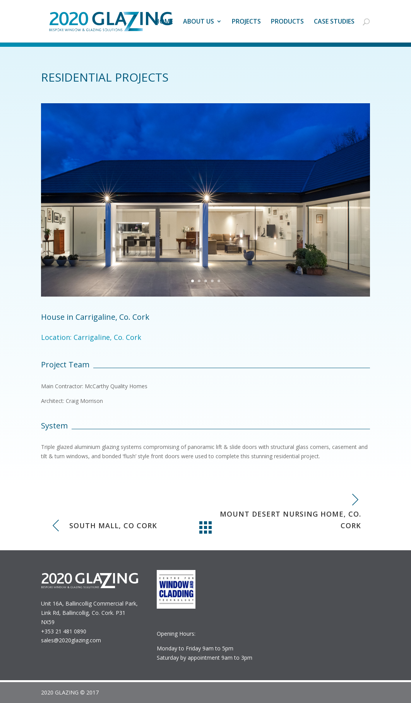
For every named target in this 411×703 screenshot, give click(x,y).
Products (287, 22)
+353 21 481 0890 (63, 631)
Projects (246, 22)
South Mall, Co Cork (113, 525)
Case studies (334, 22)
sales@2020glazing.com (71, 640)
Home (164, 22)
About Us (198, 22)
